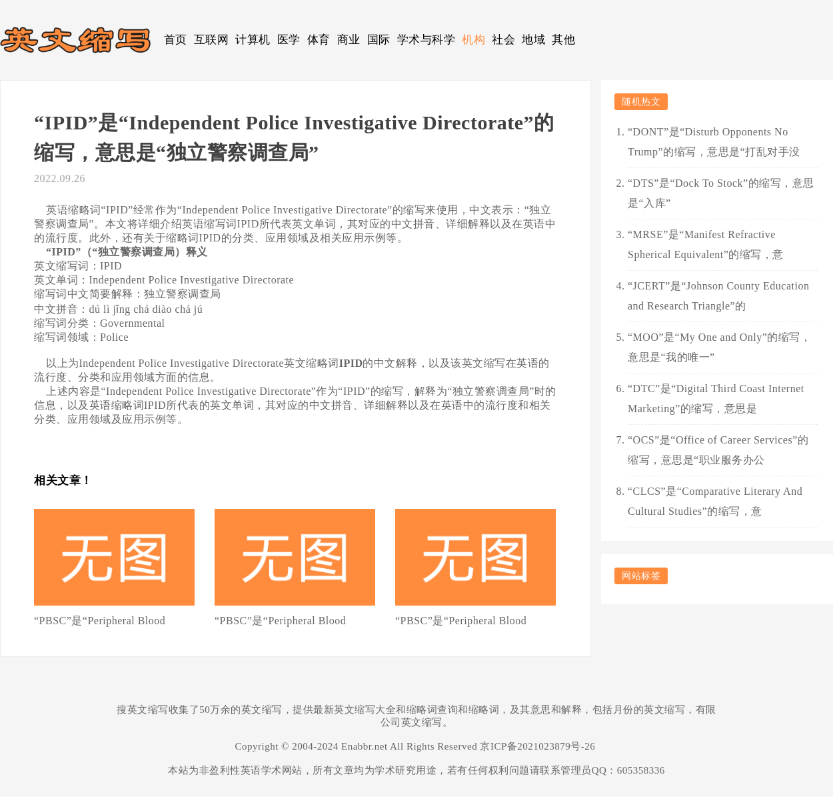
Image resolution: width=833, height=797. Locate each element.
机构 (473, 39)
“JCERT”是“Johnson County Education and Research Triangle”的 (718, 295)
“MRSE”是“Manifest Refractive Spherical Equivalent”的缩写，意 (706, 244)
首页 (175, 39)
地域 (533, 39)
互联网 (211, 39)
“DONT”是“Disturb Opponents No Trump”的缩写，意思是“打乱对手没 (714, 141)
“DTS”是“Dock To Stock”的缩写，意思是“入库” (721, 193)
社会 (503, 39)
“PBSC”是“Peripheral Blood (99, 620)
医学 (289, 39)
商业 (349, 39)
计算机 (253, 39)
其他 (563, 39)
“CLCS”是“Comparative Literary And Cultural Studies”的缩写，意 (715, 501)
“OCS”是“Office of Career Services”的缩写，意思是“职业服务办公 (718, 450)
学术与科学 (426, 39)
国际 (379, 39)
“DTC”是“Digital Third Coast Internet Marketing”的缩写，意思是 (716, 398)
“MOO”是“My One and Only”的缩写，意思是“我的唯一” (719, 347)
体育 (319, 39)
